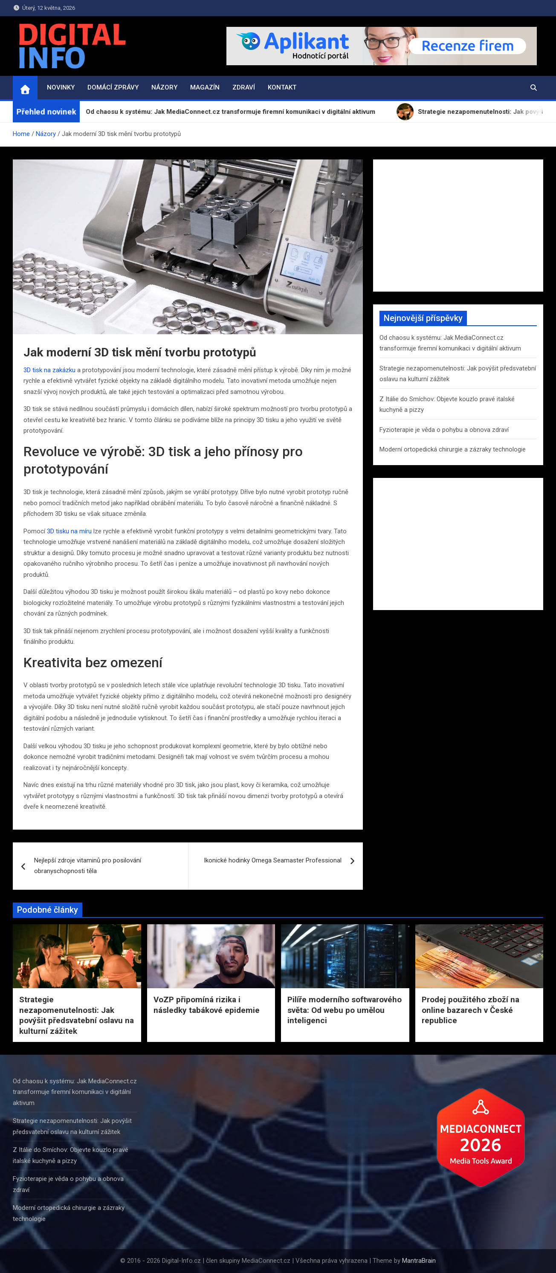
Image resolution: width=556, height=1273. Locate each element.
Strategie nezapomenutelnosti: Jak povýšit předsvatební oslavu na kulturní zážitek (76, 1015)
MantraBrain (419, 1260)
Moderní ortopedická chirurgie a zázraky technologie (452, 449)
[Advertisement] (458, 225)
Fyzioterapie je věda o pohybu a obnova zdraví (444, 430)
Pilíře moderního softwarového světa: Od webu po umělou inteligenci (344, 1010)
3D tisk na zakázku (49, 370)
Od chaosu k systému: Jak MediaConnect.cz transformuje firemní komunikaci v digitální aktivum (75, 1092)
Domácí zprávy (113, 87)
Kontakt (282, 87)
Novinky (61, 87)
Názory (164, 87)
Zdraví (243, 87)
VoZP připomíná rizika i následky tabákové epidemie (206, 1005)
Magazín (205, 87)
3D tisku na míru (69, 531)
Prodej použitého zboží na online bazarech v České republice (470, 1010)
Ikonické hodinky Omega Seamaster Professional (273, 860)
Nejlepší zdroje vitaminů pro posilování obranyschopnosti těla (87, 865)
